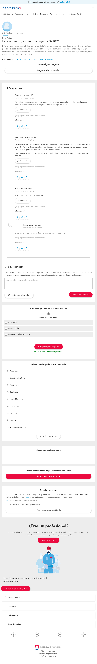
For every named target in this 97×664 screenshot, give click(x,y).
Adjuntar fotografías (19, 295)
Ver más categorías (48, 436)
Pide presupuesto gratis (48, 347)
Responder (22, 110)
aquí (27, 497)
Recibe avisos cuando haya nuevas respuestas (34, 59)
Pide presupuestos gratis (16, 589)
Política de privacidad (48, 654)
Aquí (7, 501)
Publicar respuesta (81, 295)
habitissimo (5, 14)
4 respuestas (7, 59)
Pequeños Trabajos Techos (19, 334)
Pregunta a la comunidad (48, 70)
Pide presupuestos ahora (48, 476)
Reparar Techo (14, 322)
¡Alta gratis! (65, 2)
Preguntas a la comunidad (25, 14)
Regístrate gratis (48, 540)
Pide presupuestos (48, 660)
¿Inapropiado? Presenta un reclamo (29, 116)
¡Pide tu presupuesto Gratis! (48, 510)
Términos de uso (48, 651)
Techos (43, 14)
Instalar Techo (13, 328)
